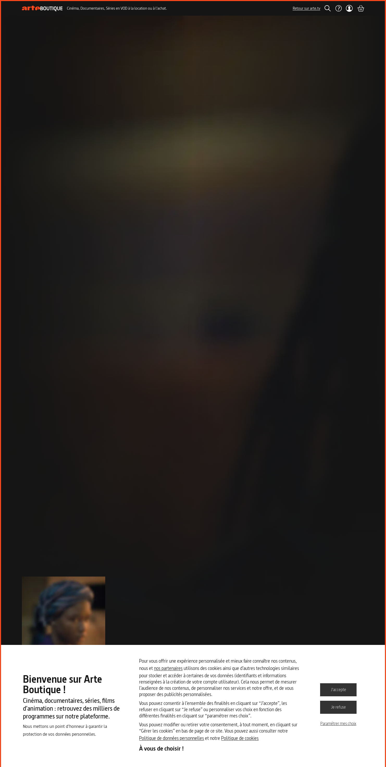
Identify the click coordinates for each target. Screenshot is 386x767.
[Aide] (338, 8)
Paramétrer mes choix (338, 723)
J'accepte (338, 689)
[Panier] (360, 8)
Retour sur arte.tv (306, 8)
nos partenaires (168, 668)
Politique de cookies (240, 738)
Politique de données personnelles (171, 738)
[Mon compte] (349, 8)
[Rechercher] (328, 8)
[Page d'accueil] (42, 8)
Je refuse (338, 707)
